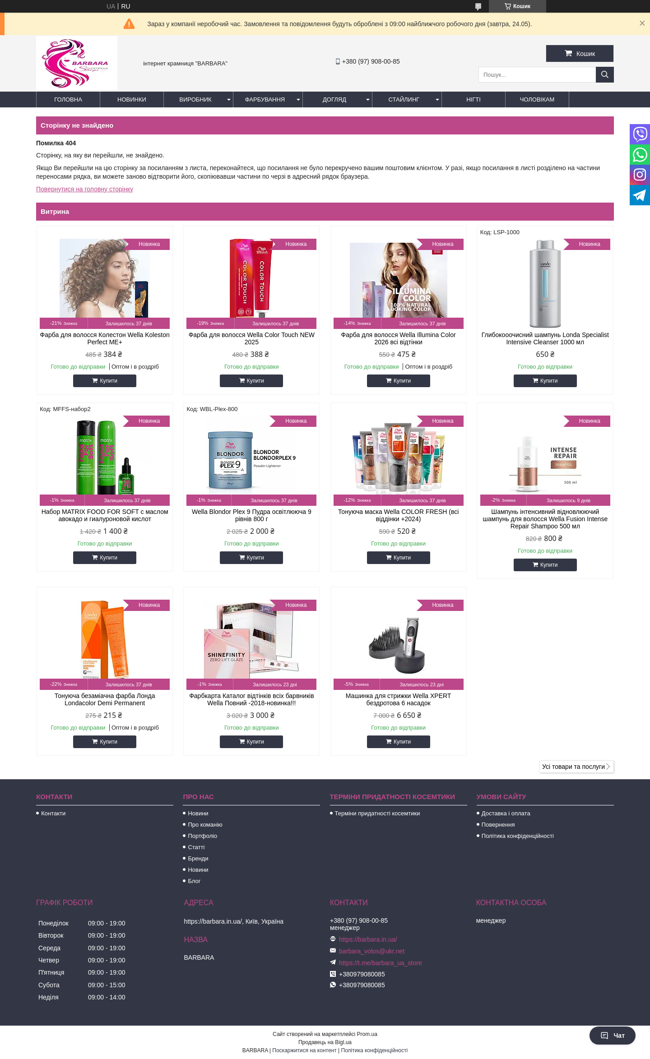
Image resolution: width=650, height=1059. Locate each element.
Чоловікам (537, 99)
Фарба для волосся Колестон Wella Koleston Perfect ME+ (105, 338)
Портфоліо (202, 835)
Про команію (205, 824)
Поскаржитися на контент (304, 1050)
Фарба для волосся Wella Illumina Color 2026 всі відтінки (398, 338)
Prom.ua (367, 1034)
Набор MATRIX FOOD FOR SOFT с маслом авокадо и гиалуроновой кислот (105, 515)
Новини (198, 813)
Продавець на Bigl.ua (325, 1042)
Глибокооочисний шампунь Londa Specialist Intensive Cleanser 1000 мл (545, 338)
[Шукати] (605, 75)
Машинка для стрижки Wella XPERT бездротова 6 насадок (398, 699)
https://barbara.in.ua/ (368, 939)
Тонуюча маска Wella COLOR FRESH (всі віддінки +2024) (398, 515)
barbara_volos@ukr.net (371, 951)
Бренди (198, 858)
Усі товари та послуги (573, 766)
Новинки (131, 99)
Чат (612, 1035)
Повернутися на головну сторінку (84, 189)
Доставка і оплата (506, 813)
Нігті (473, 99)
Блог (194, 881)
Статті (196, 847)
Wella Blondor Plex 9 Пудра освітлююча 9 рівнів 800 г (251, 515)
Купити (108, 381)
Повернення (498, 824)
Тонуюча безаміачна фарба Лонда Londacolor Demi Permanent (105, 699)
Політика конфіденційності (518, 835)
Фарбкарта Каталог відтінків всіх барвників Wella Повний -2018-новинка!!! (251, 699)
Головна (68, 99)
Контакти (53, 813)
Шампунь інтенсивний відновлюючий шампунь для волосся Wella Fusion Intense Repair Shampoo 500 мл (545, 519)
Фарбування (265, 99)
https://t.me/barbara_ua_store (380, 963)
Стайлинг (404, 99)
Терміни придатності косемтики (377, 813)
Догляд (334, 99)
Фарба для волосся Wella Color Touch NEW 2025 (252, 338)
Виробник (195, 99)
